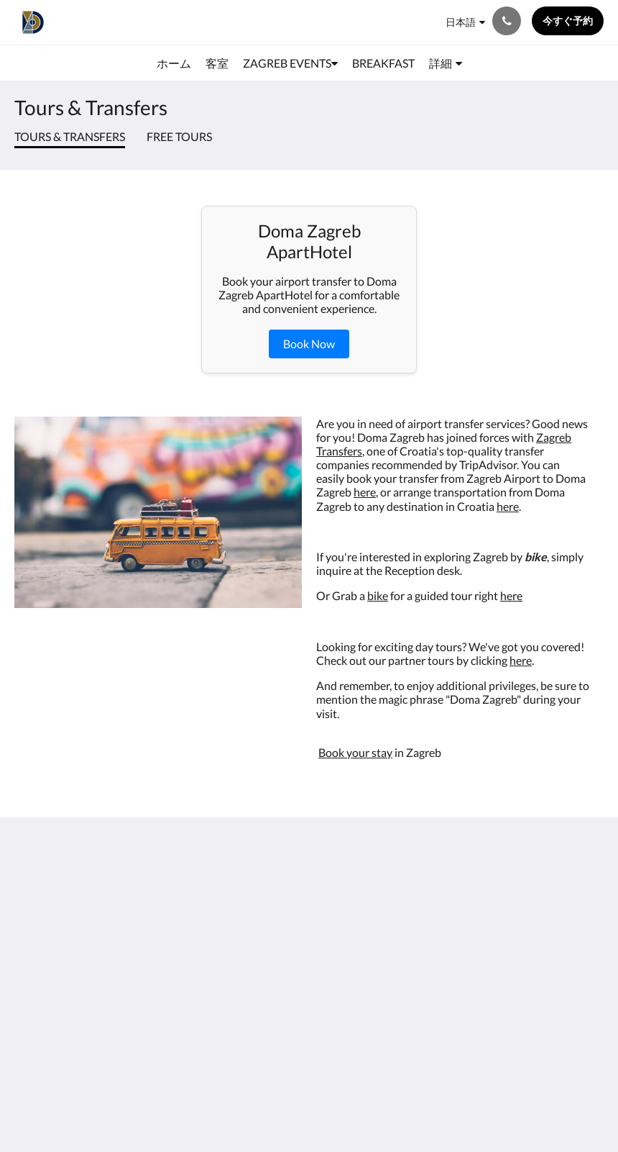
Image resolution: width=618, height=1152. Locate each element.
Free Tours (179, 136)
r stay (378, 752)
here (365, 492)
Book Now (309, 343)
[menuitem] (174, 63)
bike (377, 595)
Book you (341, 752)
